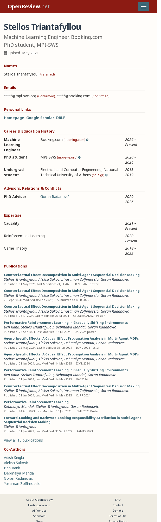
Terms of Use (118, 516)
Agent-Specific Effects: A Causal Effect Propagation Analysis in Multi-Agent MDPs (71, 338)
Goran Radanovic (115, 279)
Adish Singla (14, 457)
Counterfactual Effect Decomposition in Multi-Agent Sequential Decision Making (72, 275)
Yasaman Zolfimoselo (81, 279)
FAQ (118, 500)
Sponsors (39, 516)
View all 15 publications (23, 440)
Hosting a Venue (39, 505)
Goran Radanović (54, 196)
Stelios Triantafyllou (20, 279)
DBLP (61, 117)
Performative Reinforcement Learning (36, 402)
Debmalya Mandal (71, 327)
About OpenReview (39, 500)
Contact (118, 505)
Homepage (14, 117)
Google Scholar (40, 117)
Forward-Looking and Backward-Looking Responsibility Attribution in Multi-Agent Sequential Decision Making (72, 420)
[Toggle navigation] (143, 6)
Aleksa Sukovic (50, 279)
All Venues (39, 510)
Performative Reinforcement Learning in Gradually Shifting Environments (66, 322)
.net (29, 6)
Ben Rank (11, 327)
